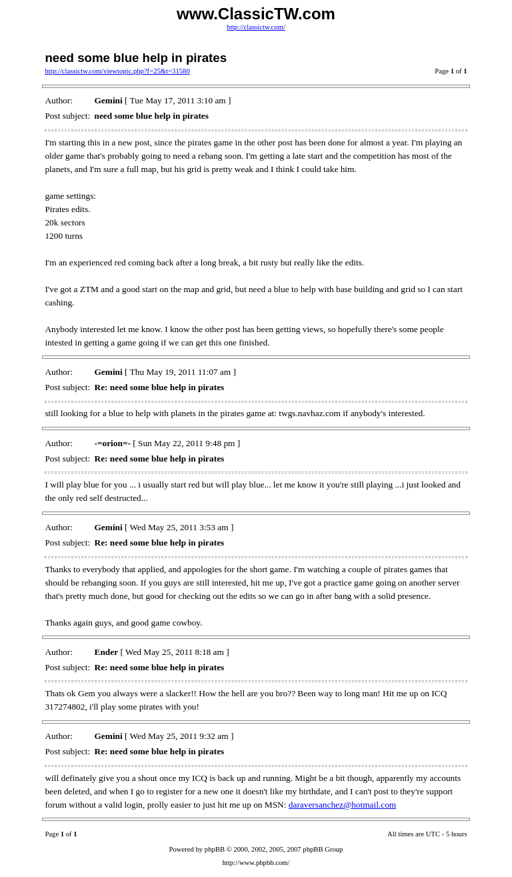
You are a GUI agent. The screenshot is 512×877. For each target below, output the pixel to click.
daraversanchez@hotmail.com (342, 805)
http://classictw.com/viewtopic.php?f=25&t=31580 (117, 71)
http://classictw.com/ (256, 27)
